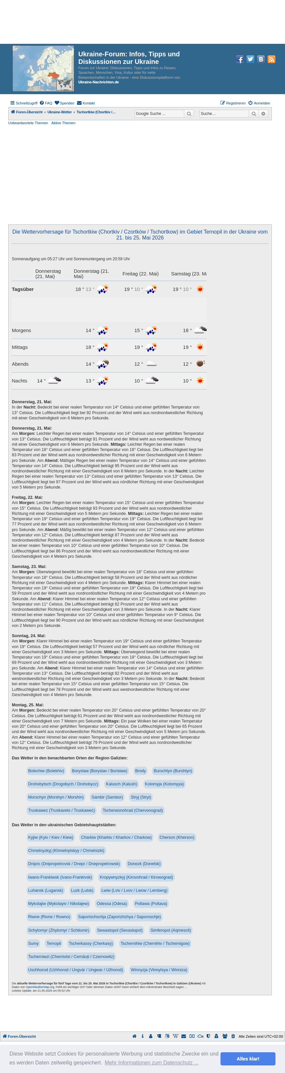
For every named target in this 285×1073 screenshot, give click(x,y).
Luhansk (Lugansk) (45, 890)
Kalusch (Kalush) (121, 784)
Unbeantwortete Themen (28, 123)
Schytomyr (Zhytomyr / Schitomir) (58, 930)
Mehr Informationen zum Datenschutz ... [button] (151, 1062)
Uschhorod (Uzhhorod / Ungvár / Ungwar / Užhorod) (75, 970)
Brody (140, 771)
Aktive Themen (63, 123)
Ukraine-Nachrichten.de (98, 82)
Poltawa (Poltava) (151, 903)
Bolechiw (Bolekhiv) (46, 771)
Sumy (33, 943)
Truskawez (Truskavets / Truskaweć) (61, 810)
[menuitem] (45, 103)
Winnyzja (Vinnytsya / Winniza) (159, 970)
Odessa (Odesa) (112, 903)
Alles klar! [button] (248, 1058)
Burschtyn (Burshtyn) (173, 771)
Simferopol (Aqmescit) (170, 930)
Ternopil (53, 943)
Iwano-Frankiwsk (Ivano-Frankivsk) (60, 877)
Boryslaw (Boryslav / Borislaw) (99, 771)
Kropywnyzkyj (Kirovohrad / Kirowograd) (136, 877)
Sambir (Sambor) (107, 797)
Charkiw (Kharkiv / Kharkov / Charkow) (116, 837)
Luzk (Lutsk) (82, 890)
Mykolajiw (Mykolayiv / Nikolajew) (58, 903)
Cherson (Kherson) (177, 837)
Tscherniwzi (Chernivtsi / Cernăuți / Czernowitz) (71, 956)
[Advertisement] (140, 175)
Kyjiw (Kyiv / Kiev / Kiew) (50, 837)
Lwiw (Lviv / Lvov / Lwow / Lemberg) (134, 890)
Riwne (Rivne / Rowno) (49, 917)
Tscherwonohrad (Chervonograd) (133, 810)
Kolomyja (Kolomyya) (164, 784)
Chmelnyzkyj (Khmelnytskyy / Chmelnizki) (66, 850)
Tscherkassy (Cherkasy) (91, 943)
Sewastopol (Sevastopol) (119, 930)
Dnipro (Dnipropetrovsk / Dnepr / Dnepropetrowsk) (74, 863)
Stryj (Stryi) (141, 797)
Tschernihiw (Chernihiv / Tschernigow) (155, 943)
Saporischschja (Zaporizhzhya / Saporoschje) (119, 917)
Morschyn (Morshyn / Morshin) (56, 797)
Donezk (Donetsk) (144, 863)
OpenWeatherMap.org (40, 987)
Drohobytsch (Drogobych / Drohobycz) (63, 784)
